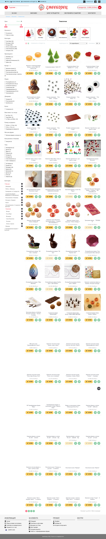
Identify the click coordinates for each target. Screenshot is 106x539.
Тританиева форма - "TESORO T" (92, 221)
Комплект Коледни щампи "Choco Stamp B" (33, 221)
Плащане (32, 521)
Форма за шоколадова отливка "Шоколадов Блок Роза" (72, 406)
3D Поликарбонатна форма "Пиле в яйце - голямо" (33, 97)
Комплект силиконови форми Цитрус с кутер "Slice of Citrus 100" (33, 67)
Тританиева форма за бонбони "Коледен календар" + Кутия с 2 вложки (33, 314)
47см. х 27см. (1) (9, 127)
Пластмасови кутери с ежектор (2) (13, 74)
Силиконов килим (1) (10, 85)
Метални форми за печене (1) (13, 135)
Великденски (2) (9, 147)
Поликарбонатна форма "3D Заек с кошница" (33, 252)
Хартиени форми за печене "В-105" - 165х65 (33, 437)
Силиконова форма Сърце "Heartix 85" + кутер (92, 67)
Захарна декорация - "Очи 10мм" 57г (72, 97)
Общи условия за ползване (13, 523)
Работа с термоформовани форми (39, 531)
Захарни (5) (8, 99)
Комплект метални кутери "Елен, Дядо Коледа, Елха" (33, 375)
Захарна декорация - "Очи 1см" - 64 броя (53, 128)
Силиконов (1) (9, 109)
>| (33, 511)
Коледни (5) (8, 157)
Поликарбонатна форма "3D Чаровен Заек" (73, 252)
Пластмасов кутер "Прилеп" (92, 467)
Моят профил (33, 527)
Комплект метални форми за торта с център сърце (33, 467)
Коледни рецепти (34, 529)
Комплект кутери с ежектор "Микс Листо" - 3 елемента (73, 498)
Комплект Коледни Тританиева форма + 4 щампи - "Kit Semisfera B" (92, 190)
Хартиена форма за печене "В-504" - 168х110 (92, 406)
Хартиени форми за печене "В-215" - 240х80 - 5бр (72, 437)
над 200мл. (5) (9, 117)
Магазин (14, 16)
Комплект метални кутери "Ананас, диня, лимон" (53, 344)
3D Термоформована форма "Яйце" (33, 406)
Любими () (57, 523)
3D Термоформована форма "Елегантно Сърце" (33, 190)
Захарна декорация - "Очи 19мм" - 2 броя (92, 97)
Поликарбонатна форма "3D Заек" (53, 252)
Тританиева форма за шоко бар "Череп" (72, 190)
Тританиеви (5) (9, 93)
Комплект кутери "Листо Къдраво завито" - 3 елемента (33, 498)
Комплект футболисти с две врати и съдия (73, 159)
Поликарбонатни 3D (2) (11, 83)
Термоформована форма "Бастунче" (92, 159)
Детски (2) (8, 149)
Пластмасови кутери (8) (11, 72)
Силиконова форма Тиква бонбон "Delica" (92, 313)
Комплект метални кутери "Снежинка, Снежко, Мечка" (73, 375)
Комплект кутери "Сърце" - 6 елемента (92, 498)
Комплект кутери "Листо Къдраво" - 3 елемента (53, 498)
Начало (8, 16)
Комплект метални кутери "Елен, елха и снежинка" (53, 375)
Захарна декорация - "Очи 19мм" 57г (33, 128)
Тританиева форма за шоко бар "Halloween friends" (53, 190)
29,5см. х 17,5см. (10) (11, 125)
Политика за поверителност (13, 525)
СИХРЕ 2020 (10, 529)
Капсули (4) (8, 141)
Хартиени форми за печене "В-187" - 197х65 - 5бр (53, 437)
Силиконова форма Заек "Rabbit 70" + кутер (73, 67)
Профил (56, 521)
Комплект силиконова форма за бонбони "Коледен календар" (92, 282)
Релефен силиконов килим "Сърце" (72, 128)
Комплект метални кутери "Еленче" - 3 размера (92, 375)
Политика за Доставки (36, 523)
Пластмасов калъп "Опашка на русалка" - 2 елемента (53, 467)
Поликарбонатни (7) (10, 82)
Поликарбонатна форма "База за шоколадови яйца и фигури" (92, 252)
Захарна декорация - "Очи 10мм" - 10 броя (53, 97)
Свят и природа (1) (10, 160)
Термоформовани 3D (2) (11, 91)
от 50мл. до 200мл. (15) (11, 119)
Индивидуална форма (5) (12, 129)
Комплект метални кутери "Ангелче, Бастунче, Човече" (73, 344)
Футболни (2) (9, 103)
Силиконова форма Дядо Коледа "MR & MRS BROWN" (72, 313)
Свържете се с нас (11, 527)
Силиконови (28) (9, 87)
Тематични (21, 16)
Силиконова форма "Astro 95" (53, 67)
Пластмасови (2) (9, 101)
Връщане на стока (35, 525)
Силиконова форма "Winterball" (53, 313)
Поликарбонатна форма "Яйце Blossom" (33, 282)
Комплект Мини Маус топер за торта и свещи (53, 159)
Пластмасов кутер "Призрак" (73, 467)
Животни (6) (8, 153)
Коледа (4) (8, 155)
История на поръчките (60, 525)
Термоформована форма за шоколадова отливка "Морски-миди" (53, 406)
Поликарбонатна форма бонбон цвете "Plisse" (73, 282)
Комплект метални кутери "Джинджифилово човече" (92, 344)
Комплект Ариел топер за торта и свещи (33, 159)
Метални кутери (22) (10, 70)
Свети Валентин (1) (10, 158)
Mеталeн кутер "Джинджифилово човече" (33, 344)
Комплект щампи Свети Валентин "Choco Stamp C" (73, 221)
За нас (7, 521)
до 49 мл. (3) (8, 115)
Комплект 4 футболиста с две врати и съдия (92, 128)
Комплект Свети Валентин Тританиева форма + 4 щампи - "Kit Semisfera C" (53, 221)
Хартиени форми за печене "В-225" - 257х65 (92, 437)
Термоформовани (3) (11, 89)
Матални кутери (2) (10, 68)
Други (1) (8, 151)
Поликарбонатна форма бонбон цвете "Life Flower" (53, 282)
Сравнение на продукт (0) (38, 43)
